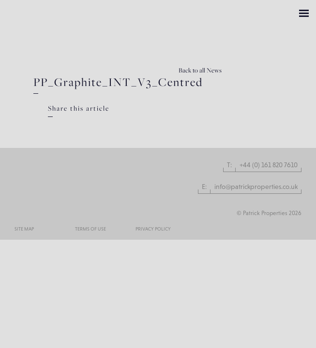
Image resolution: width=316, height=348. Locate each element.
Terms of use (90, 229)
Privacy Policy (153, 229)
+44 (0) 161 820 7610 (269, 165)
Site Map (24, 229)
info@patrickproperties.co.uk (256, 186)
